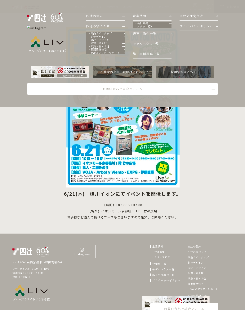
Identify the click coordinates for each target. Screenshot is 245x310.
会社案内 (70, 6)
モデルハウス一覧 (163, 269)
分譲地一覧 (159, 263)
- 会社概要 (159, 251)
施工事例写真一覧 (163, 274)
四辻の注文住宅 (119, 6)
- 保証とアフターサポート (203, 289)
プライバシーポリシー (166, 280)
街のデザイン (195, 262)
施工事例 (101, 6)
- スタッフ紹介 (161, 257)
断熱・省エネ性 (197, 278)
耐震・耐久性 (196, 273)
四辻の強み (54, 6)
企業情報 (157, 246)
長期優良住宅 (196, 283)
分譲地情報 (85, 6)
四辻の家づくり (141, 6)
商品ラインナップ (198, 257)
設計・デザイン (197, 267)
